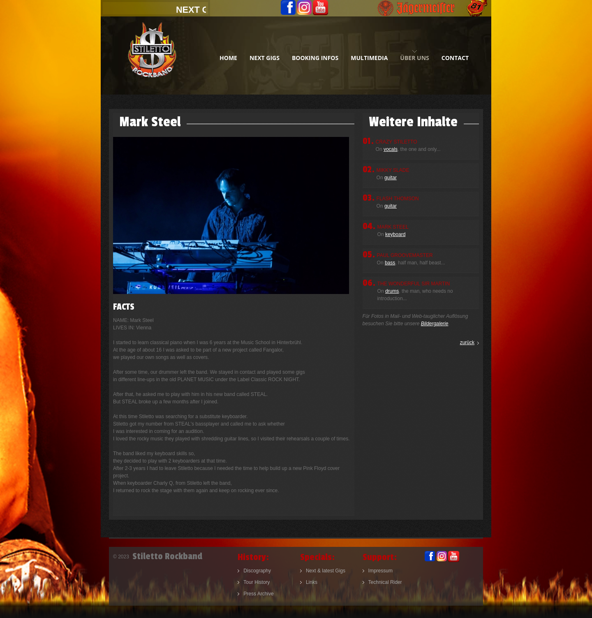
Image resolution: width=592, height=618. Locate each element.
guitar (390, 178)
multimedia (369, 58)
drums (392, 291)
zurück (467, 342)
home (228, 58)
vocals (391, 149)
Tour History (256, 582)
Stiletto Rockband (152, 56)
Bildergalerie (435, 323)
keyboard (395, 234)
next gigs (265, 58)
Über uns (414, 58)
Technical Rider (385, 582)
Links (311, 582)
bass (390, 263)
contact (455, 58)
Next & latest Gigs (325, 571)
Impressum (380, 571)
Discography (257, 571)
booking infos (315, 58)
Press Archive (258, 594)
